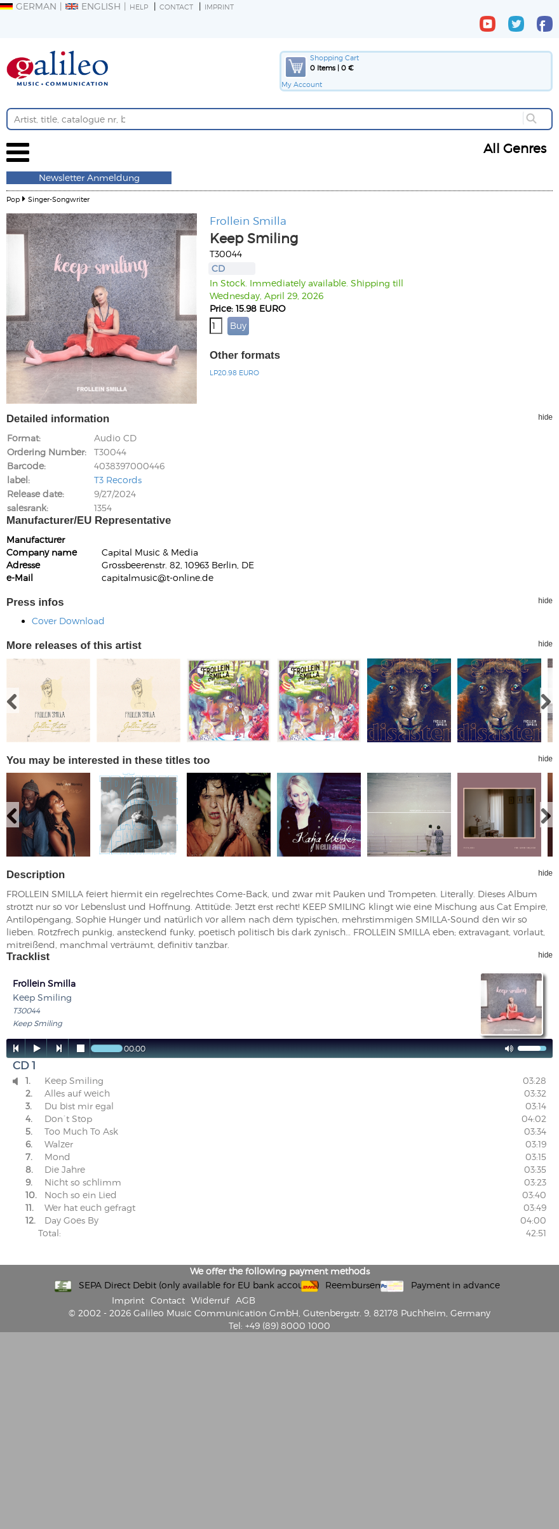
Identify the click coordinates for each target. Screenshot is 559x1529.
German (28, 6)
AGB (245, 1300)
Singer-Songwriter (59, 199)
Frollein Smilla (248, 220)
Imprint (219, 7)
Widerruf (210, 1300)
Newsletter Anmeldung (89, 177)
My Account (301, 84)
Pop (13, 199)
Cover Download (68, 620)
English (93, 6)
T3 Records (118, 479)
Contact (176, 7)
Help (139, 7)
